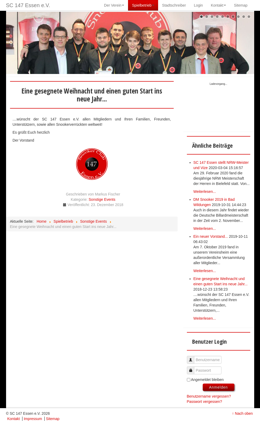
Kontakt (13, 419)
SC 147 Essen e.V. (28, 5)
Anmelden (218, 387)
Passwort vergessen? (204, 401)
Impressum (33, 419)
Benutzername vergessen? (209, 396)
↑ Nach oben (242, 413)
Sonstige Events (102, 199)
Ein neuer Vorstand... (210, 236)
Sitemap (52, 419)
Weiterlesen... (204, 191)
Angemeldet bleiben (207, 380)
